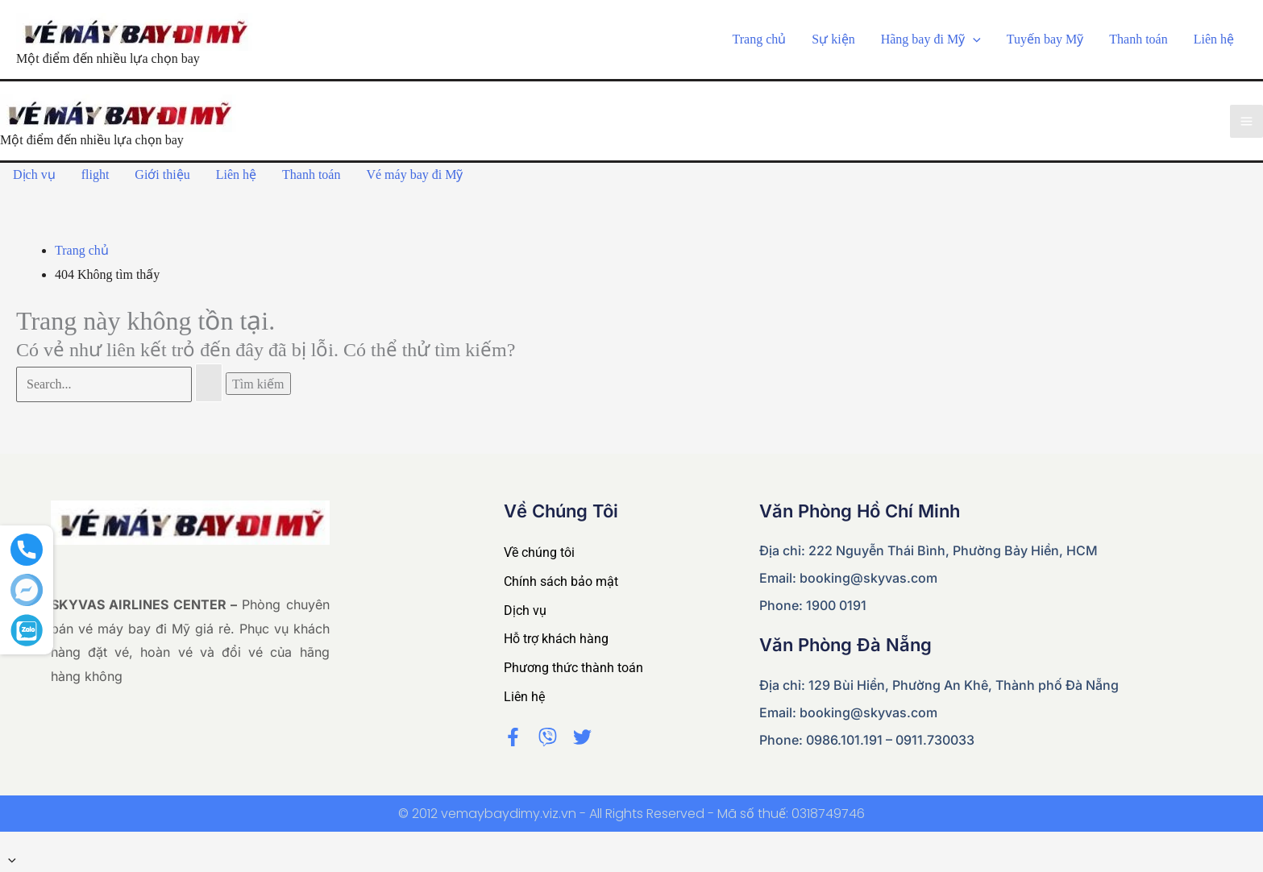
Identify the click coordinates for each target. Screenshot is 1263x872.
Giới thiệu (162, 174)
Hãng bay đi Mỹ (931, 39)
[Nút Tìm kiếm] (208, 382)
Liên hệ (1214, 39)
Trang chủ (760, 39)
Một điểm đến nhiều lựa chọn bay (108, 58)
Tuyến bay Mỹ (1045, 39)
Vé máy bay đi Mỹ (414, 174)
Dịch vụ (34, 174)
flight (95, 174)
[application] (973, 39)
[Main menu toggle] (1246, 121)
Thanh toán (1138, 39)
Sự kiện (833, 39)
